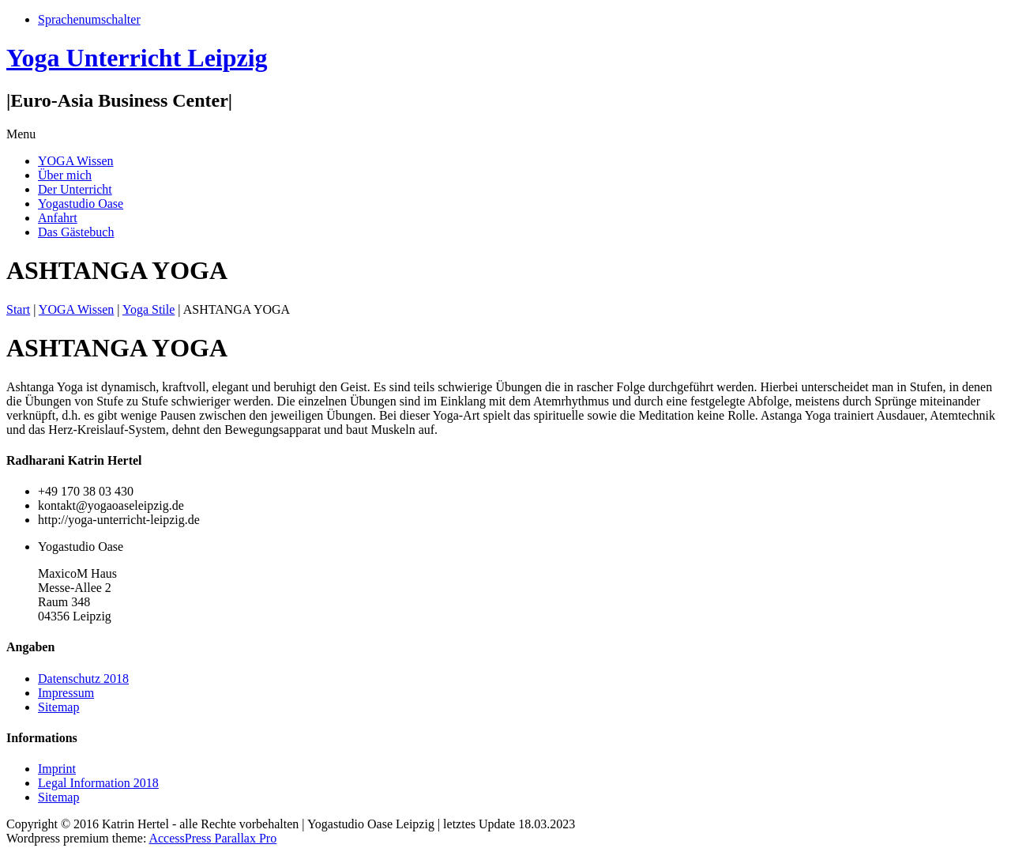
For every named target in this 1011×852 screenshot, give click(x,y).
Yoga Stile (148, 309)
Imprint (57, 768)
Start (18, 309)
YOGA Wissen (76, 161)
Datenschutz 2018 (83, 678)
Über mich (65, 175)
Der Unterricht (75, 189)
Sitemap (58, 707)
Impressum (66, 692)
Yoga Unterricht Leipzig (137, 57)
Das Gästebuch (76, 232)
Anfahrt (57, 217)
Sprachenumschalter (89, 19)
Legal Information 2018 (98, 783)
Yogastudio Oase (80, 203)
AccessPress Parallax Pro (212, 838)
